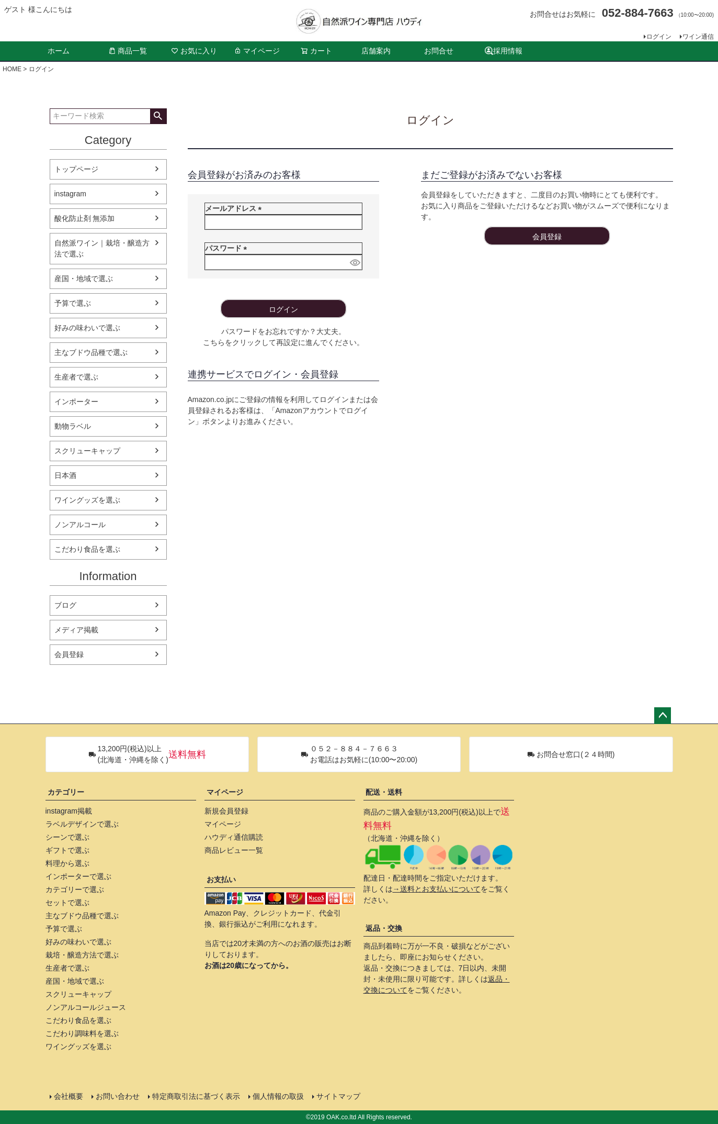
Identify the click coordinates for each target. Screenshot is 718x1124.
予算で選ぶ (72, 303)
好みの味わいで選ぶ (87, 328)
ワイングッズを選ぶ (87, 500)
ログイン (658, 36)
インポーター (76, 401)
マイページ (257, 51)
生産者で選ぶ (76, 377)
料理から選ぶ (67, 863)
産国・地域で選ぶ (83, 278)
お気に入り (194, 51)
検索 (158, 116)
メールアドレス (235, 208)
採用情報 (503, 51)
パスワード (228, 248)
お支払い (221, 879)
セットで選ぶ (67, 902)
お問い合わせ (118, 1096)
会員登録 (69, 654)
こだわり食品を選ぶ (87, 549)
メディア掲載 (76, 630)
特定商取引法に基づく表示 (196, 1096)
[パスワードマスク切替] (354, 262)
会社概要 (68, 1096)
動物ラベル (72, 426)
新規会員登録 (226, 811)
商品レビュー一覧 (233, 850)
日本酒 (65, 475)
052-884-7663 (638, 12)
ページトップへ (662, 715)
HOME (12, 69)
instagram (70, 194)
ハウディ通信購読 (233, 837)
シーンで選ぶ (67, 837)
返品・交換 (384, 928)
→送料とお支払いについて (437, 889)
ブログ (65, 605)
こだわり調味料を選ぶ (82, 1033)
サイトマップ (338, 1096)
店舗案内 (376, 51)
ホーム (59, 51)
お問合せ (438, 51)
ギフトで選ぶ (67, 850)
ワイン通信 (698, 36)
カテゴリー (66, 792)
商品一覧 (127, 51)
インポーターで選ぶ (78, 876)
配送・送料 (384, 792)
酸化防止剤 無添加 (84, 218)
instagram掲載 (68, 811)
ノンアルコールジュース (85, 1007)
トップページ (76, 169)
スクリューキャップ (87, 451)
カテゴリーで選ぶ (74, 889)
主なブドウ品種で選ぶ (91, 352)
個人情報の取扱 (278, 1096)
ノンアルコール (80, 524)
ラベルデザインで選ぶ (82, 824)
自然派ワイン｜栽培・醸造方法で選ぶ (102, 248)
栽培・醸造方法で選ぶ (82, 955)
